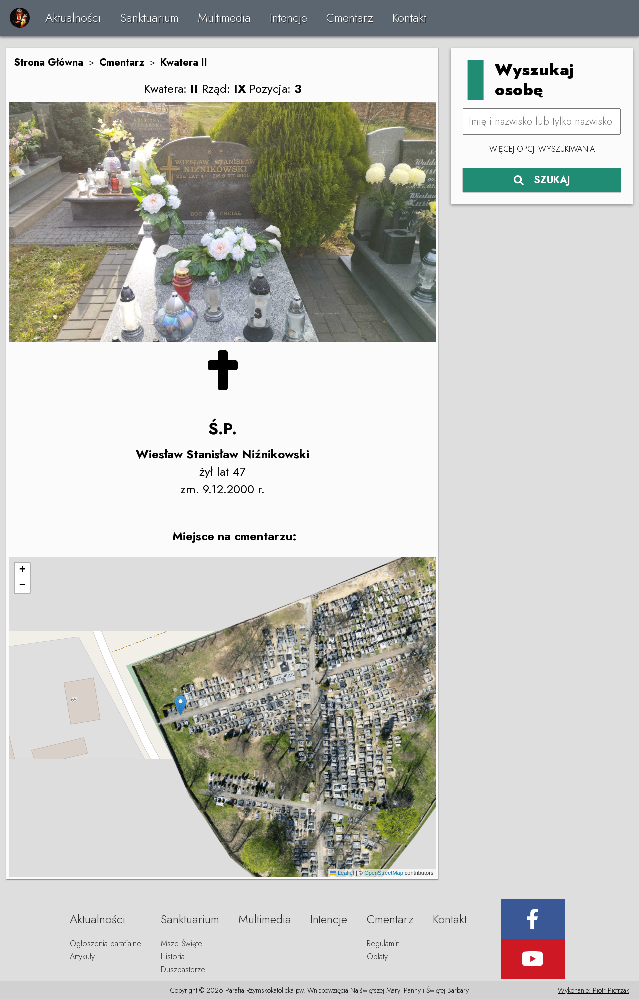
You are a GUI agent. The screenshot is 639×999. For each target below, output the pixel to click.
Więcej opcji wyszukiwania (542, 149)
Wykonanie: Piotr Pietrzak (593, 990)
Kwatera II (183, 62)
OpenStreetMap (383, 873)
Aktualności (73, 17)
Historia (173, 956)
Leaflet (342, 873)
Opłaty (377, 956)
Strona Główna (48, 62)
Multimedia (224, 17)
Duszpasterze (183, 969)
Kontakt (409, 17)
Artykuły (82, 956)
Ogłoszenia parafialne (105, 943)
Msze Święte (181, 943)
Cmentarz (349, 17)
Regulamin (383, 943)
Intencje (288, 17)
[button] (180, 705)
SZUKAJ (542, 180)
